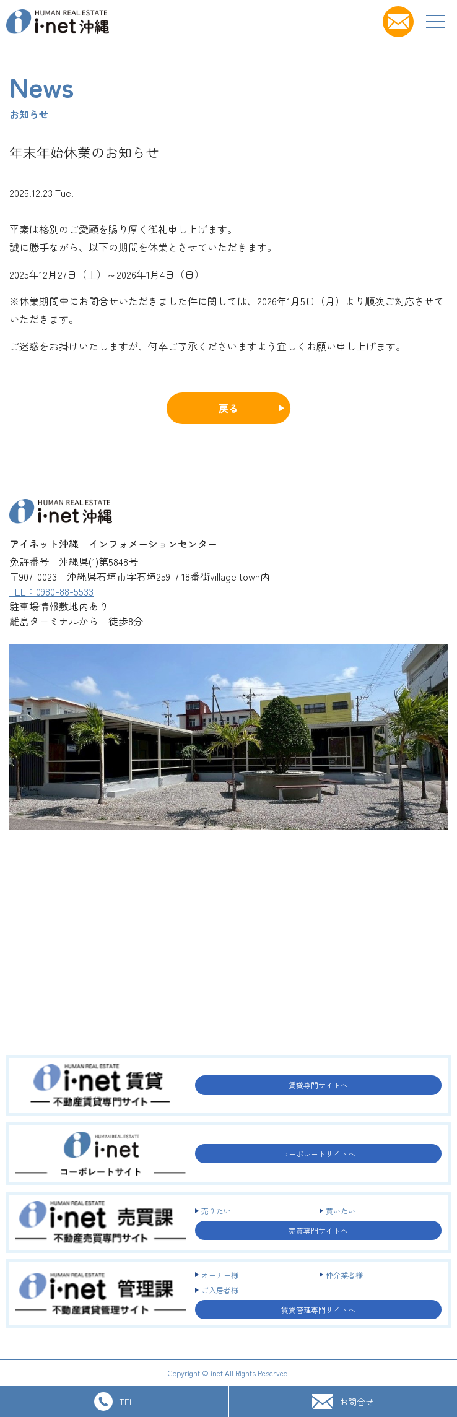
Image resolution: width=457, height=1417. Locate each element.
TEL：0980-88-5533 (51, 591)
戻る (228, 408)
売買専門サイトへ (318, 1230)
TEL (114, 1401)
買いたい (340, 1210)
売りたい (216, 1210)
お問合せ (343, 1401)
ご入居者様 (219, 1290)
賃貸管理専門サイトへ (318, 1309)
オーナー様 (219, 1275)
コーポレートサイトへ (318, 1153)
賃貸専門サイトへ (318, 1085)
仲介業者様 (344, 1275)
